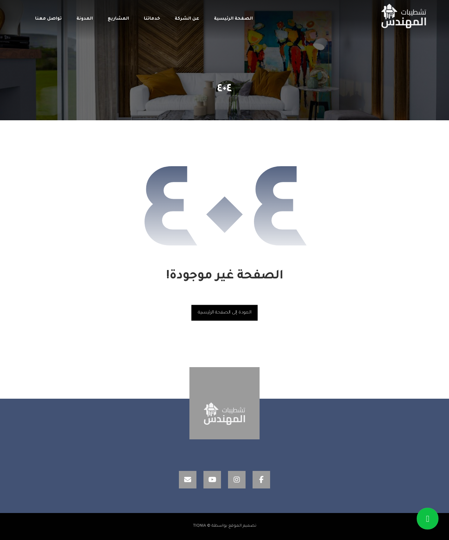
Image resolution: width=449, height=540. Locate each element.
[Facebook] (261, 479)
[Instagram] (237, 479)
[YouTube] (212, 479)
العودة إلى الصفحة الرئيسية (225, 312)
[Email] (187, 479)
